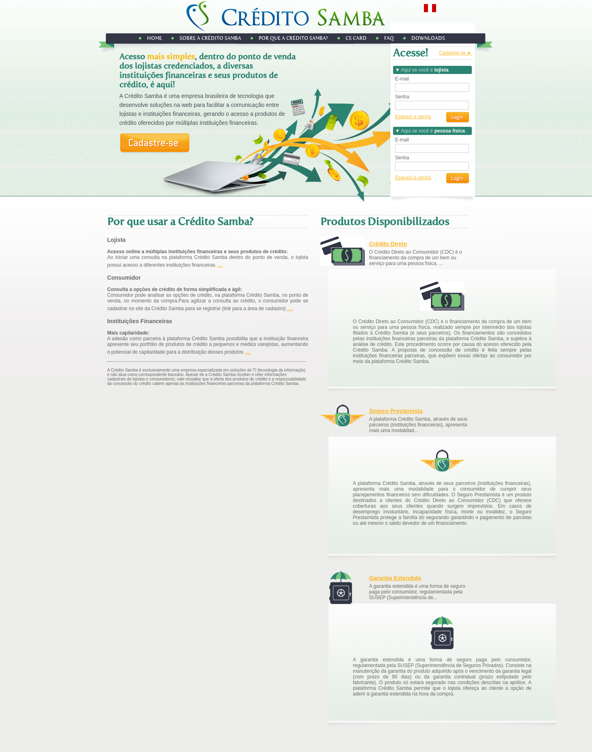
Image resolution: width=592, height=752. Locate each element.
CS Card (356, 38)
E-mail (402, 79)
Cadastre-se (154, 143)
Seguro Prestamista (396, 411)
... (219, 264)
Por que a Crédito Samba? (294, 38)
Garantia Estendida (395, 578)
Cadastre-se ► (455, 53)
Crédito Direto (388, 244)
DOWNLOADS (428, 38)
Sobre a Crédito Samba (210, 38)
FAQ (389, 38)
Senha (402, 97)
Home (154, 38)
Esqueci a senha (413, 117)
